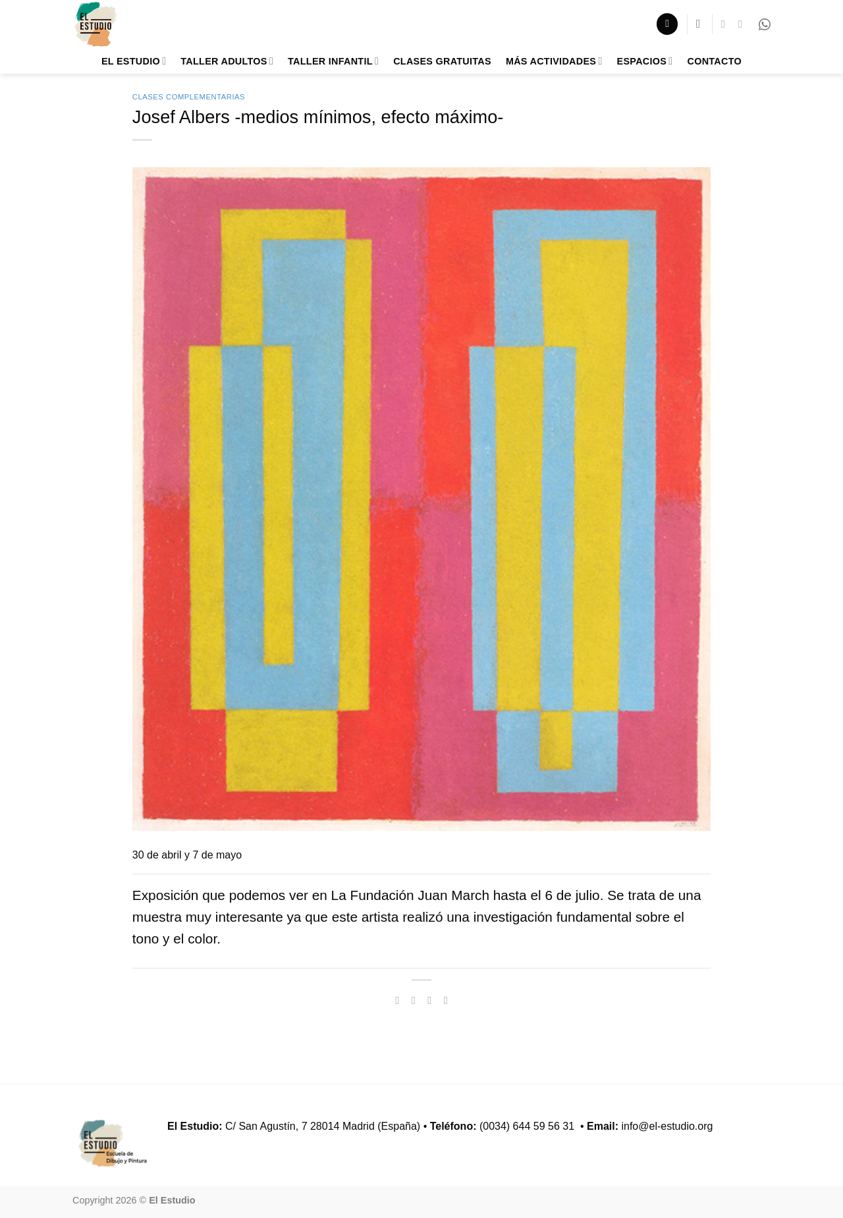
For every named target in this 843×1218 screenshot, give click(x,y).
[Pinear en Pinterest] (446, 1000)
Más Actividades (554, 61)
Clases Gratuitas (442, 61)
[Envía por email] (429, 1000)
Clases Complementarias (188, 97)
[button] (667, 24)
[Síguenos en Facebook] (726, 24)
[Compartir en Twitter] (413, 1000)
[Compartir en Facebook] (397, 1000)
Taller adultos (226, 61)
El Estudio (133, 61)
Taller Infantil (333, 61)
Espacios (645, 61)
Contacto (714, 61)
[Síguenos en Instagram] (743, 24)
